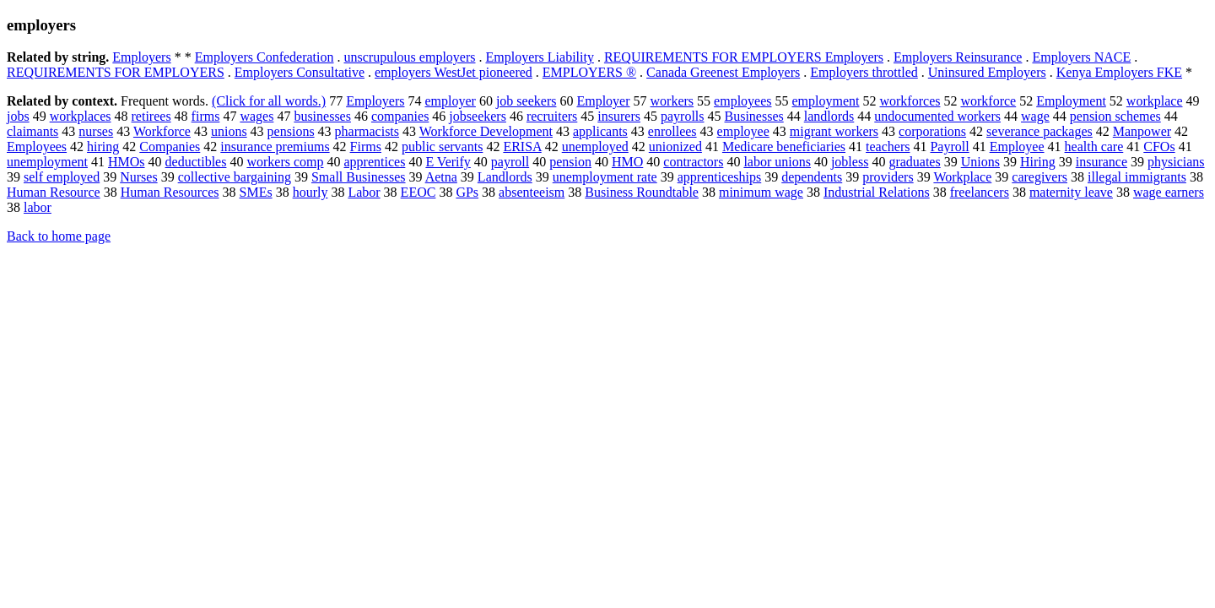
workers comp (284, 162)
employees (742, 101)
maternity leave (1071, 192)
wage (1035, 116)
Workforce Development (486, 131)
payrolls (683, 116)
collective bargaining (234, 177)
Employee (1017, 146)
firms (206, 116)
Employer (602, 101)
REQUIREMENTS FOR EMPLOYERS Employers (743, 57)
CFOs (1158, 146)
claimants (32, 131)
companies (400, 116)
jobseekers (477, 116)
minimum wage (761, 192)
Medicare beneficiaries (783, 146)
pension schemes (1115, 116)
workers (672, 101)
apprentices (375, 162)
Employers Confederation (264, 57)
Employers (141, 57)
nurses (95, 131)
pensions (291, 131)
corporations (932, 131)
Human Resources (170, 192)
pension (570, 162)
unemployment (47, 162)
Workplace (962, 177)
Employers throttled (864, 72)
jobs (18, 116)
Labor (364, 192)
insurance (1101, 162)
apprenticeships (720, 177)
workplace (1154, 101)
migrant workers (834, 131)
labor (37, 207)
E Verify (447, 162)
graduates (914, 162)
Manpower (1142, 131)
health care (1094, 146)
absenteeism (531, 192)
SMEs (256, 192)
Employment (1071, 101)
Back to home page (59, 236)
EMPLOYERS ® (589, 72)
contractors (693, 162)
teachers (888, 146)
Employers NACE (1081, 57)
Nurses (138, 177)
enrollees (672, 131)
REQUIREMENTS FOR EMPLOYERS (115, 72)
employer (449, 101)
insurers (618, 116)
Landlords (505, 177)
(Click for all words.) (269, 101)
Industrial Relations (877, 192)
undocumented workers (937, 116)
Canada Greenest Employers (723, 72)
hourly (310, 192)
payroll (510, 162)
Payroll (949, 146)
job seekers (526, 101)
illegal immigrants (1137, 177)
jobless (849, 162)
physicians (1176, 162)
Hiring (1038, 162)
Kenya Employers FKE (1119, 72)
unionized (675, 146)
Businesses (754, 116)
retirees (151, 116)
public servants (442, 146)
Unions (980, 162)
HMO (627, 162)
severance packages (1039, 131)
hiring (103, 146)
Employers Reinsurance (958, 57)
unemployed (595, 146)
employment (826, 101)
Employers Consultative (299, 72)
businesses (322, 116)
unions (229, 131)
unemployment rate (605, 177)
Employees (37, 146)
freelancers (979, 192)
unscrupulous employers (410, 57)
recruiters (551, 116)
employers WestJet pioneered (453, 72)
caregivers (1039, 177)
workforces (909, 101)
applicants (600, 131)
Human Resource (53, 192)
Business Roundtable (642, 192)
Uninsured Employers (987, 72)
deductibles (196, 162)
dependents (811, 177)
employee (743, 131)
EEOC (418, 192)
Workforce (162, 131)
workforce (988, 101)
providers (887, 177)
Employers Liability (539, 57)
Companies (169, 146)
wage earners (1168, 192)
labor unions (777, 162)
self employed (62, 177)
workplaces (80, 116)
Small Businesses (358, 177)
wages (256, 116)
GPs (467, 192)
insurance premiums (274, 146)
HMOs (126, 162)
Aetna (441, 177)
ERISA (522, 146)
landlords (829, 116)
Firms (365, 146)
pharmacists (367, 131)
